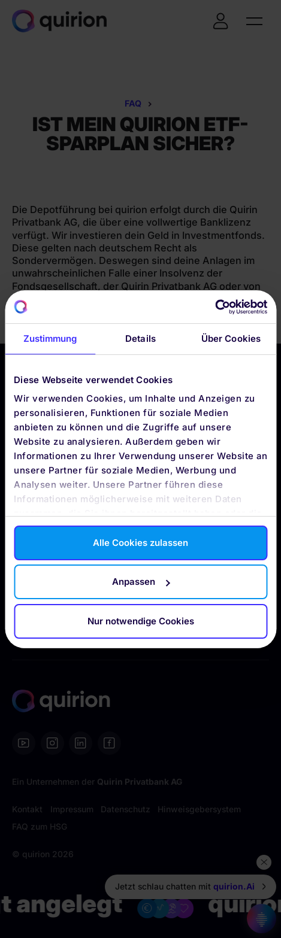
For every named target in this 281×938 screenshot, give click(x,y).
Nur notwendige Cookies (140, 621)
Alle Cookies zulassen (140, 542)
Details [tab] (140, 338)
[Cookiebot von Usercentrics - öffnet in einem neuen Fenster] (214, 307)
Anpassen (141, 581)
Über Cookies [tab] (231, 338)
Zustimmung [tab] (50, 338)
